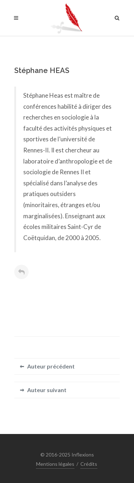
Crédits (88, 464)
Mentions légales (55, 464)
